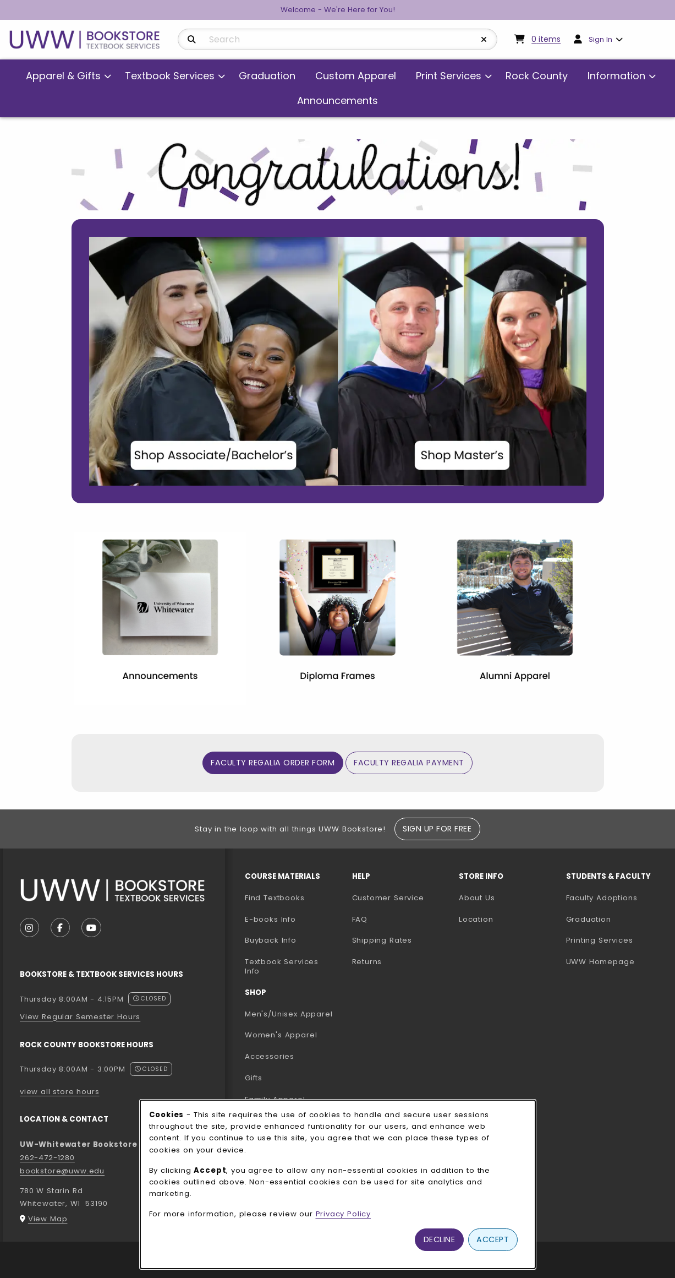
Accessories (269, 1056)
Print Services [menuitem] (448, 76)
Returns (367, 961)
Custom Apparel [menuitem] (355, 76)
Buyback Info (271, 940)
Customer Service (388, 898)
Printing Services (615, 939)
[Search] (192, 39)
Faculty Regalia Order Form (277, 762)
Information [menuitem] (616, 76)
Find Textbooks (275, 898)
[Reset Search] (484, 39)
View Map (48, 1219)
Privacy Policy (343, 1214)
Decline (440, 1239)
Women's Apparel (281, 1035)
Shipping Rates (382, 940)
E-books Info (270, 919)
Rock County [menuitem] (537, 76)
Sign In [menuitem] (600, 39)
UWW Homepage (615, 961)
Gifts (253, 1078)
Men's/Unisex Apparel (289, 1014)
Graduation (588, 919)
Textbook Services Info (294, 966)
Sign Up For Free (437, 828)
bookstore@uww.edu (62, 1171)
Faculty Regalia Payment (409, 762)
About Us (477, 898)
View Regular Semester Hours (80, 1016)
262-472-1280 (47, 1157)
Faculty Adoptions (615, 897)
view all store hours (60, 1091)
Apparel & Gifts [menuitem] (63, 76)
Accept (492, 1239)
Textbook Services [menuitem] (170, 76)
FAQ (359, 919)
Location (476, 919)
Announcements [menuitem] (337, 100)
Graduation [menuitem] (267, 76)
